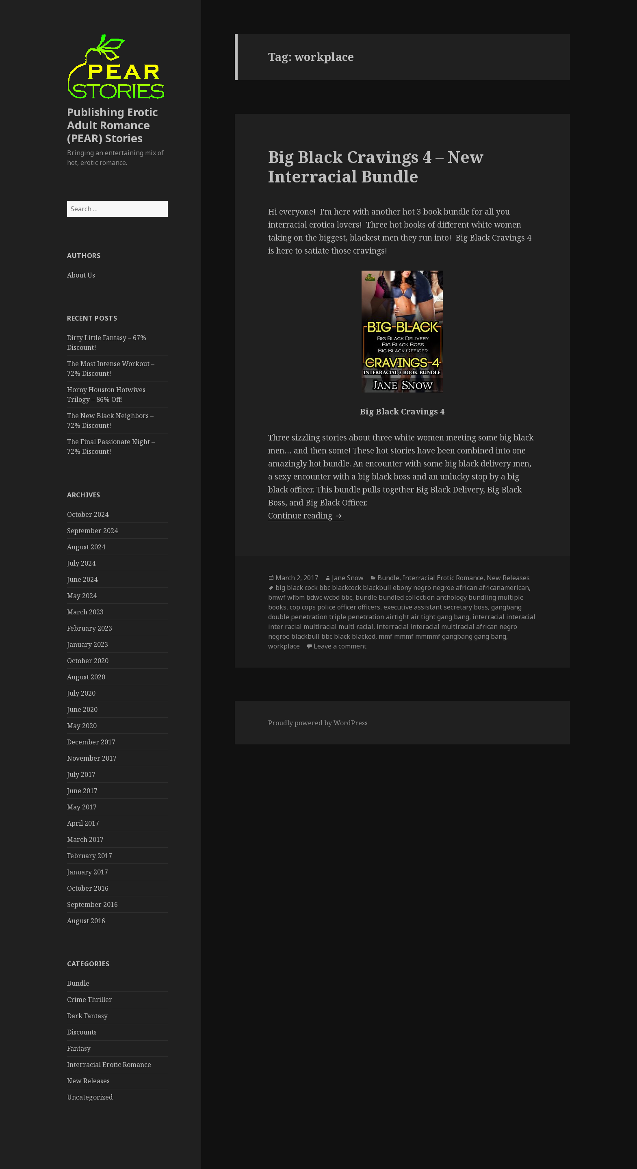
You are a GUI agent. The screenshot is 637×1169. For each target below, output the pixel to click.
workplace (284, 646)
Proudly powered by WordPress (318, 722)
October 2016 (87, 888)
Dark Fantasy (87, 1015)
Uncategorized (90, 1097)
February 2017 (89, 855)
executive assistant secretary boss (436, 607)
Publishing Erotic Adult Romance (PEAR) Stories (112, 124)
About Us (81, 275)
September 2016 (92, 904)
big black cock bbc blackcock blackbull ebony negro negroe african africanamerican (402, 587)
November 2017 (92, 758)
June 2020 (82, 709)
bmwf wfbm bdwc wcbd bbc (310, 597)
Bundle (78, 983)
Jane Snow (348, 577)
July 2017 (81, 774)
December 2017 (91, 741)
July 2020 (81, 693)
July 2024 (81, 563)
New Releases (88, 1080)
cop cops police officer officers (335, 607)
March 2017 (85, 839)
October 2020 (87, 660)
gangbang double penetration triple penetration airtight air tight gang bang (395, 612)
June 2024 (82, 579)
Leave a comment (340, 646)
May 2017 (82, 806)
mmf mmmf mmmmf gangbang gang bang (442, 636)
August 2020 (86, 676)
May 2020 (82, 725)
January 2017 (87, 872)
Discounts (82, 1032)
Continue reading (306, 515)
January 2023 (87, 644)
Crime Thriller (89, 999)
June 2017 (82, 790)
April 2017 (83, 823)
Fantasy (79, 1048)
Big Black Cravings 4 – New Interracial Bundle (375, 166)
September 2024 (92, 530)
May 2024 (82, 595)
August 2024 (86, 546)
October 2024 (87, 514)
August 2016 (86, 920)
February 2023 (89, 628)
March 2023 (85, 611)
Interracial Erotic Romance (109, 1064)
